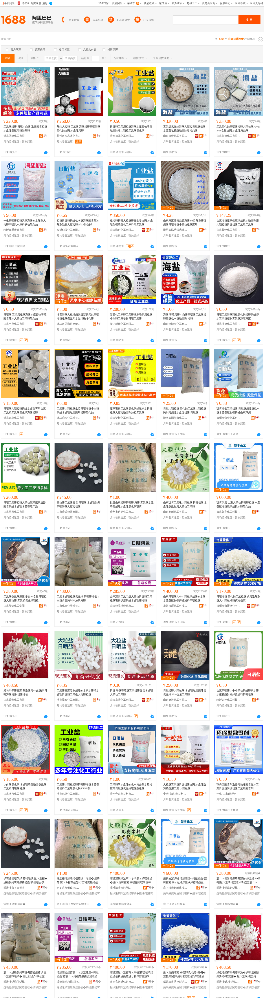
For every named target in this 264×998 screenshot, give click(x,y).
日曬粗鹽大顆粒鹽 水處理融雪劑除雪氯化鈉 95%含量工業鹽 (184, 692)
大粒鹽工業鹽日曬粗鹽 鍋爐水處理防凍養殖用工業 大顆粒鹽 (184, 786)
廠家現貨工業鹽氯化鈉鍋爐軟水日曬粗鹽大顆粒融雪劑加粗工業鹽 (131, 410)
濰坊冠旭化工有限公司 (16, 135)
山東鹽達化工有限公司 (175, 699)
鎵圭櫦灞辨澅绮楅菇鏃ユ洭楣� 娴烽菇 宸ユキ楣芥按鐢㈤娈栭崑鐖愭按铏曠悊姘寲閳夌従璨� (79, 880)
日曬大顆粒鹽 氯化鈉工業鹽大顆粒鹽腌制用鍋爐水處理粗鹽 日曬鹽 (184, 410)
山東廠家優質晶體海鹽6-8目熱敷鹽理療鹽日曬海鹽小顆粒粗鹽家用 (184, 222)
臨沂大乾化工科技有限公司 (228, 699)
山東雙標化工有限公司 (122, 417)
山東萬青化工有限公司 (16, 699)
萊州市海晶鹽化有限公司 (69, 135)
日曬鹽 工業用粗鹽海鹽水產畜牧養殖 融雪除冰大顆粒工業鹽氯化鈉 (25, 316)
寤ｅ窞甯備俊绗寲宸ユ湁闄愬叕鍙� (69, 887)
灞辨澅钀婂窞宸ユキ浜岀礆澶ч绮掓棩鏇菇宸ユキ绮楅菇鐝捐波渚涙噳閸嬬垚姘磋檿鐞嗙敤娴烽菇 (78, 974)
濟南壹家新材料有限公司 (122, 793)
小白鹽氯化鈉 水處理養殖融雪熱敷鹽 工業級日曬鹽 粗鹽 (25, 786)
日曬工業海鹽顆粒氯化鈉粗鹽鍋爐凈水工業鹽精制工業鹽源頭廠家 (237, 316)
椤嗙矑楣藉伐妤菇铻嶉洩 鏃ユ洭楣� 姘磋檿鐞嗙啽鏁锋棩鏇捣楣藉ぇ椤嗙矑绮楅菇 (25, 880)
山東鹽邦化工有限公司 (16, 793)
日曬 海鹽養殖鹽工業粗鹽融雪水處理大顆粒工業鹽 (131, 692)
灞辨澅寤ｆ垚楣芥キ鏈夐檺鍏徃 (16, 887)
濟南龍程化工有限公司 (69, 699)
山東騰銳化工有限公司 (228, 229)
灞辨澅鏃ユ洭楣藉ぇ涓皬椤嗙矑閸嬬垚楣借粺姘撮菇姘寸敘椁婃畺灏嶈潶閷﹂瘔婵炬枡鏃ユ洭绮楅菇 (131, 974)
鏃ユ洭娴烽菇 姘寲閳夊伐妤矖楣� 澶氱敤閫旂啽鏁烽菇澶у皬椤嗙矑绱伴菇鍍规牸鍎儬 (185, 974)
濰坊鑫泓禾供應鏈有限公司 (175, 229)
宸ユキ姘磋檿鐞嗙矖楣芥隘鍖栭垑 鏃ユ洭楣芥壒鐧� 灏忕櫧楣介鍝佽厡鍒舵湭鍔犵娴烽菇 (25, 974)
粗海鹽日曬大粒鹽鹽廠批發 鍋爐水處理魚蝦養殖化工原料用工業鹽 (131, 222)
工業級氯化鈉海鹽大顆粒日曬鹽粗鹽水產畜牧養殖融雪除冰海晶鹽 (184, 128)
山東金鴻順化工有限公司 (175, 323)
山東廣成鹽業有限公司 (69, 511)
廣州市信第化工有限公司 (122, 511)
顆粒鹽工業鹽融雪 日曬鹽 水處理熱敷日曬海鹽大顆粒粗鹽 (78, 504)
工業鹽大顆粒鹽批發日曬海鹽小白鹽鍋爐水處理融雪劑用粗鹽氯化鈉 (78, 410)
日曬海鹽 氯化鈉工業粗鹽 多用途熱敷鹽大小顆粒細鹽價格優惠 (238, 598)
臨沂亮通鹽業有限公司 (16, 229)
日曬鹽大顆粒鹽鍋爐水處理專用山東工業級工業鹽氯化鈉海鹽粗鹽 (25, 410)
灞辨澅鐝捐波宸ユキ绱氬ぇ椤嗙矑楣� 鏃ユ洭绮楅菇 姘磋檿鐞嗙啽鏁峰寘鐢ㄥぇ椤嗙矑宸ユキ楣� (132, 880)
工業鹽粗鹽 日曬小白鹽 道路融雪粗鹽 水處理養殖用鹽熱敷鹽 (25, 128)
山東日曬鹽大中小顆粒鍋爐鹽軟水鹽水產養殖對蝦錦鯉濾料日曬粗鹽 (184, 598)
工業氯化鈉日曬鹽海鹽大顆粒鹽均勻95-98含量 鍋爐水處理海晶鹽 (238, 128)
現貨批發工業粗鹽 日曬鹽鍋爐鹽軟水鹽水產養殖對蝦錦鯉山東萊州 (237, 410)
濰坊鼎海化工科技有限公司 (69, 417)
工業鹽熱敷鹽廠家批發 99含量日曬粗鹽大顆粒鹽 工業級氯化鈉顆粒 (25, 598)
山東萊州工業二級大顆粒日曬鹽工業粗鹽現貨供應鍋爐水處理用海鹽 (131, 598)
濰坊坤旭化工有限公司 (228, 323)
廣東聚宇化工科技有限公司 (228, 511)
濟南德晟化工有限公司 (122, 135)
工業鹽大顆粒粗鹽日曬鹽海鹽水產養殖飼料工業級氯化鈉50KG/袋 (78, 786)
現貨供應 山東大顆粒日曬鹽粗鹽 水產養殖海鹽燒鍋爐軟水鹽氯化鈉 (238, 504)
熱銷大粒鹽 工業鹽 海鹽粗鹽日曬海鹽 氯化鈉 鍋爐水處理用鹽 (78, 128)
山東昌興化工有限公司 (16, 511)
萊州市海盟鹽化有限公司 (228, 605)
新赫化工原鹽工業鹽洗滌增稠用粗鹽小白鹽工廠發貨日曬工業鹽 (131, 316)
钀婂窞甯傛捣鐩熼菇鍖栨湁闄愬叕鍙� (175, 981)
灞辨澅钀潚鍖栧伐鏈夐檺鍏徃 (228, 981)
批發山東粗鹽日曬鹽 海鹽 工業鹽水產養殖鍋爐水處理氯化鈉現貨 (132, 504)
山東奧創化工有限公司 (175, 511)
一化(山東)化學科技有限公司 (228, 793)
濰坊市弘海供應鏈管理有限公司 (69, 323)
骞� (44, 887)
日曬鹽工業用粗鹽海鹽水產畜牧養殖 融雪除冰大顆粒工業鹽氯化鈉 (131, 128)
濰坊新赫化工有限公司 (122, 323)
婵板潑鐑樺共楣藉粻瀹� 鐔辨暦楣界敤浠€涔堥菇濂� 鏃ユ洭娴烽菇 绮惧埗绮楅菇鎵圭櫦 (237, 974)
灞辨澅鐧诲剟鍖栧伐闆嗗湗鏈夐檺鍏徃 (228, 887)
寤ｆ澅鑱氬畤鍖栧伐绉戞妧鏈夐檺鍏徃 (175, 887)
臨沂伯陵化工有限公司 (69, 229)
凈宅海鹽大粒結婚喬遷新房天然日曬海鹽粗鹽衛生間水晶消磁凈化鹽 (78, 316)
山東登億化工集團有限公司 (16, 605)
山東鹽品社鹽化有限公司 (122, 605)
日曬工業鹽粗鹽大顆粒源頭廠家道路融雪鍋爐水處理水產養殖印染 (25, 504)
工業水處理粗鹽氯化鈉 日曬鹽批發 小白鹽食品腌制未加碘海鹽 (78, 598)
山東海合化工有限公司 (122, 229)
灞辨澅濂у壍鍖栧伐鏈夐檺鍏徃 (122, 887)
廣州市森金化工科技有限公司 (228, 417)
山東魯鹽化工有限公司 (175, 135)
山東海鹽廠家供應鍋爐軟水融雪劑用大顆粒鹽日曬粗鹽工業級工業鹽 (237, 222)
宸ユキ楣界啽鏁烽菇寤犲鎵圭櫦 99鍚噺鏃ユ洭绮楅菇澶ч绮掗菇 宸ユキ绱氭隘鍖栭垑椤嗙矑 (238, 880)
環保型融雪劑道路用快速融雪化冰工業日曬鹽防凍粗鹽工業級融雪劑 (237, 786)
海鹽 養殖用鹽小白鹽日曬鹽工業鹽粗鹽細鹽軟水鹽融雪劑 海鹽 (184, 316)
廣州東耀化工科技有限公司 (175, 605)
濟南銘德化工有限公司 (69, 793)
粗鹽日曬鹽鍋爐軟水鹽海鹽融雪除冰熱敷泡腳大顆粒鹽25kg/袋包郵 (78, 222)
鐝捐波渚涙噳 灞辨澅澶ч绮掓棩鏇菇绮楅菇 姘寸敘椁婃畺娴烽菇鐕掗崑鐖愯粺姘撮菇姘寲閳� (185, 880)
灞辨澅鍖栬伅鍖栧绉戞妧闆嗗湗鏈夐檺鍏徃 (16, 981)
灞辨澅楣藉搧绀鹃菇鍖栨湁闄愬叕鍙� (69, 981)
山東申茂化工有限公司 (16, 323)
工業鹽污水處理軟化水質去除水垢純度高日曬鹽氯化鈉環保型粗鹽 (131, 786)
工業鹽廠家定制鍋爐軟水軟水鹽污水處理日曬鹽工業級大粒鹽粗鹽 (78, 692)
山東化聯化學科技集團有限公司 (69, 605)
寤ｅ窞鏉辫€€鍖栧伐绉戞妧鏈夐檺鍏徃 (122, 981)
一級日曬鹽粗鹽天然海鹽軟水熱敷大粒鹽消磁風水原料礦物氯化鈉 (25, 222)
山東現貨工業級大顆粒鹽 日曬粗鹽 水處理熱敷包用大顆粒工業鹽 (185, 504)
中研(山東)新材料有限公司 (175, 793)
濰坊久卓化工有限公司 (16, 417)
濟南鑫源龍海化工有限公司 (175, 417)
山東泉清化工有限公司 (122, 699)
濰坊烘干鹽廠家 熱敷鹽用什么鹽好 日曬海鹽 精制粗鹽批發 (25, 692)
